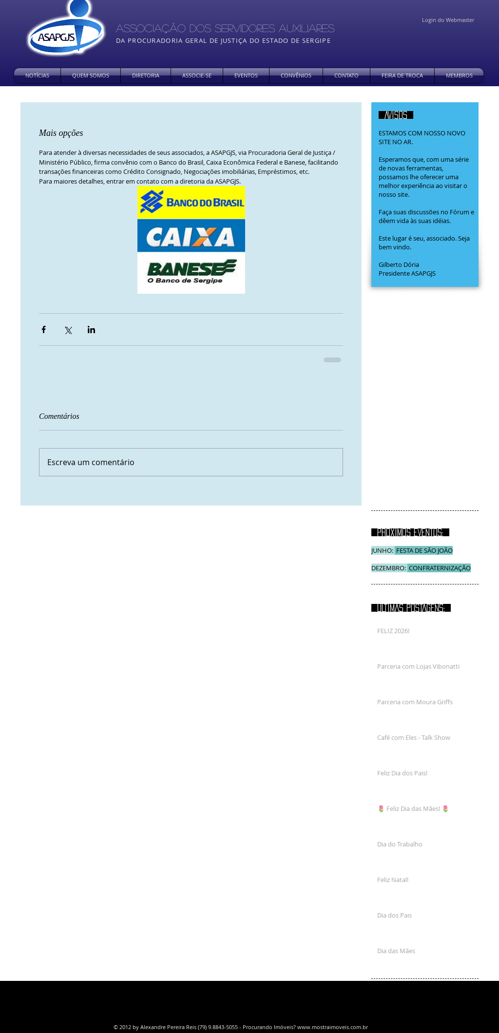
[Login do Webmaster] (448, 20)
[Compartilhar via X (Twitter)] (67, 329)
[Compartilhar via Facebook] (43, 329)
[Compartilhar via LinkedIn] (91, 329)
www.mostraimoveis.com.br (332, 1027)
